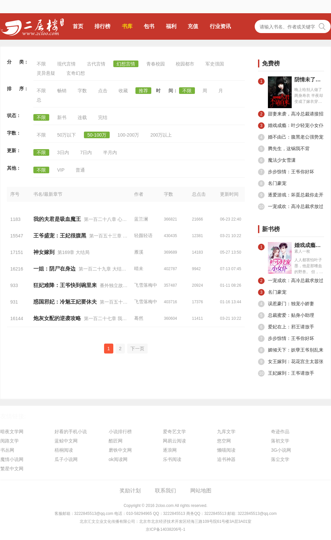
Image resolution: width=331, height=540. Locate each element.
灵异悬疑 (46, 73)
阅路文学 (9, 440)
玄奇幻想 (75, 73)
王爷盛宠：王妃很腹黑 (59, 235)
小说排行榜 (120, 431)
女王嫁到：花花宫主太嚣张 (290, 361)
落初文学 (280, 440)
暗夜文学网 (11, 431)
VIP (61, 170)
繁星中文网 (11, 468)
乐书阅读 (172, 459)
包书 (149, 26)
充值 (193, 26)
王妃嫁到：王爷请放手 (286, 373)
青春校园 (155, 63)
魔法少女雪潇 (277, 160)
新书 (61, 117)
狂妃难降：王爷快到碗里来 (65, 285)
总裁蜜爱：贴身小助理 (286, 315)
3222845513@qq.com (93, 513)
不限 (41, 63)
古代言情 (96, 63)
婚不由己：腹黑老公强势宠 (290, 137)
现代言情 (66, 63)
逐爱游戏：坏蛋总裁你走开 (290, 195)
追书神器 (226, 459)
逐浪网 (170, 450)
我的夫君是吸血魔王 (57, 219)
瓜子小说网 (66, 459)
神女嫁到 (44, 252)
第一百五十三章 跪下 (110, 235)
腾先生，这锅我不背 (284, 148)
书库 (127, 26)
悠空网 (224, 440)
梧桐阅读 (64, 450)
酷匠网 (116, 440)
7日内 (86, 152)
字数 (82, 90)
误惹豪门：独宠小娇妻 (286, 304)
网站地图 (200, 490)
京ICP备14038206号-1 (165, 529)
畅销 (61, 90)
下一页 (137, 348)
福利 (171, 26)
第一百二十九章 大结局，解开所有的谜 (119, 268)
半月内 (110, 152)
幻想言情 (126, 63)
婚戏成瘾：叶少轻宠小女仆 (290, 125)
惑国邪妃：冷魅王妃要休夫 (65, 302)
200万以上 (161, 135)
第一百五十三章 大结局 (123, 302)
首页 (78, 26)
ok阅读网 (118, 459)
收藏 (123, 90)
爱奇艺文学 (174, 431)
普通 (80, 170)
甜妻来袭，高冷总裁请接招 (290, 114)
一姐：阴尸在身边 (54, 268)
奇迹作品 (280, 431)
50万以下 (66, 135)
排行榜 (102, 26)
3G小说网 (281, 450)
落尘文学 (280, 459)
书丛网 (7, 450)
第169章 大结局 (73, 252)
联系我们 (165, 490)
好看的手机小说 (71, 431)
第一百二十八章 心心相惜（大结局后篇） (126, 219)
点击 (102, 90)
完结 (102, 117)
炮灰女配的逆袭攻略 (57, 318)
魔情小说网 (11, 459)
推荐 (143, 90)
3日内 (63, 152)
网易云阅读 (174, 440)
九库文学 (226, 431)
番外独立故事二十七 (120, 285)
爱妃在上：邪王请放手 (286, 327)
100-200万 (128, 135)
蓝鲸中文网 (66, 440)
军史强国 (214, 63)
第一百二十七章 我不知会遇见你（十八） (126, 318)
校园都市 (185, 63)
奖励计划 (130, 490)
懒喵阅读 (226, 450)
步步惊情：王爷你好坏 (286, 172)
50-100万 (96, 135)
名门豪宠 (272, 183)
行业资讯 (220, 26)
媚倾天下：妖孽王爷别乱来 (290, 350)
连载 (82, 117)
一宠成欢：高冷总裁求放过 (290, 206)
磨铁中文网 (120, 450)
